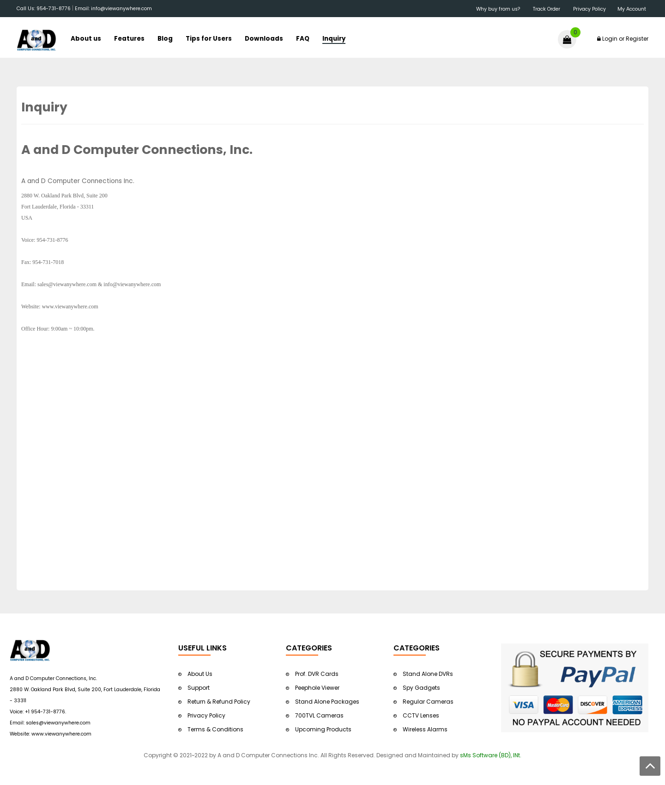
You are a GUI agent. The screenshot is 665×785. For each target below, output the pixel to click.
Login (609, 39)
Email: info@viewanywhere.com (113, 8)
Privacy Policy (206, 715)
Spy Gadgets (421, 688)
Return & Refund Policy (218, 701)
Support (198, 688)
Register (637, 39)
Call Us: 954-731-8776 (44, 8)
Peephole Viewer (317, 688)
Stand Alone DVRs (428, 674)
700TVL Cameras (319, 715)
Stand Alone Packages (327, 701)
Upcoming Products (323, 729)
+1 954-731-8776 (45, 711)
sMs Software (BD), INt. (490, 755)
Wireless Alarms (425, 729)
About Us (199, 674)
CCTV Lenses (421, 715)
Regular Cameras (428, 701)
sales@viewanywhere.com (58, 722)
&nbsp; (152, 9)
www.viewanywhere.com (61, 733)
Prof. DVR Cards (317, 674)
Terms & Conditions (215, 729)
